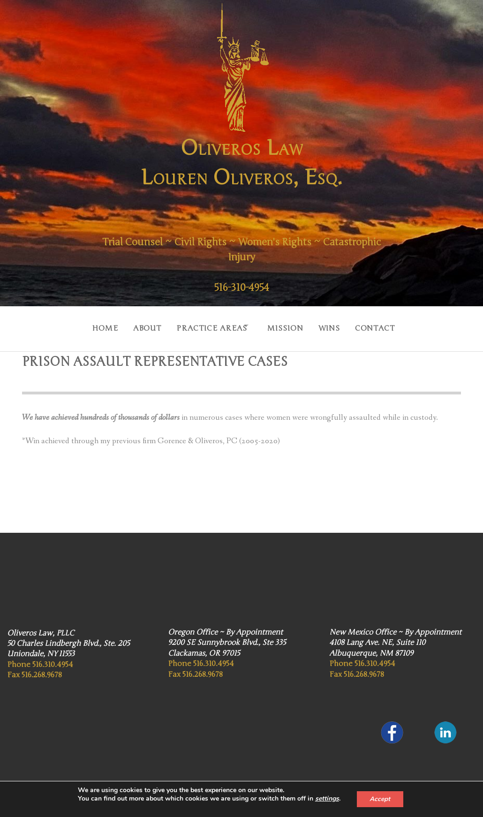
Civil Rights (230, 242)
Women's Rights (312, 242)
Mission (287, 326)
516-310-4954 (241, 287)
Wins (335, 326)
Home (91, 326)
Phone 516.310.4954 (40, 660)
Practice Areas (206, 326)
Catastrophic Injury (241, 257)
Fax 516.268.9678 (34, 670)
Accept (380, 798)
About (137, 326)
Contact (384, 326)
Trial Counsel (155, 242)
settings (326, 798)
